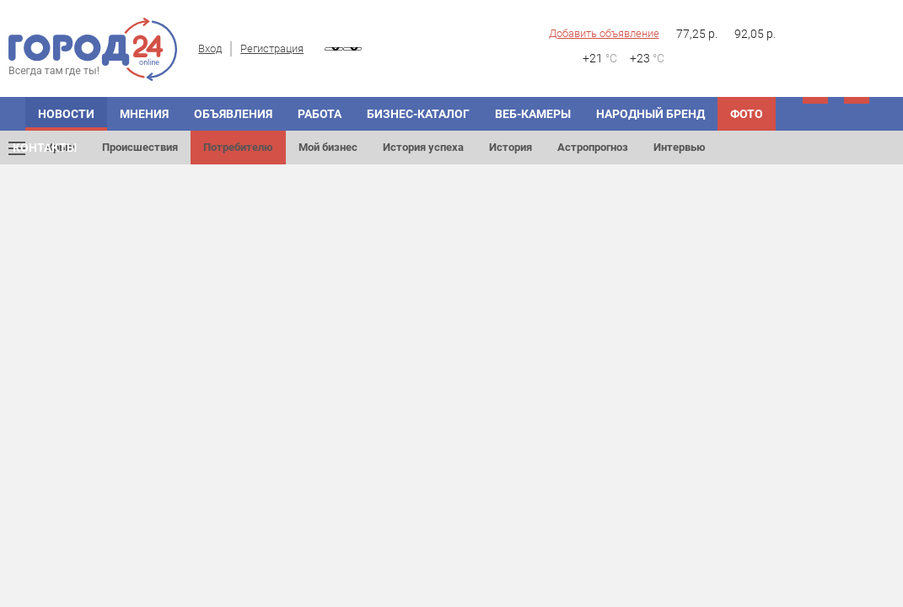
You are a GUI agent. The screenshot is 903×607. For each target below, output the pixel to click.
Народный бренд (650, 114)
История (510, 147)
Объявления (233, 114)
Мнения (144, 114)
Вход (210, 48)
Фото (746, 114)
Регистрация (272, 48)
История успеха (423, 147)
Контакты (45, 147)
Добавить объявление (604, 33)
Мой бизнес (327, 147)
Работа (319, 114)
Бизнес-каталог (418, 114)
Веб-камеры (533, 114)
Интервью (679, 147)
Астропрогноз (592, 147)
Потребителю (238, 147)
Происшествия (140, 147)
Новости (66, 114)
